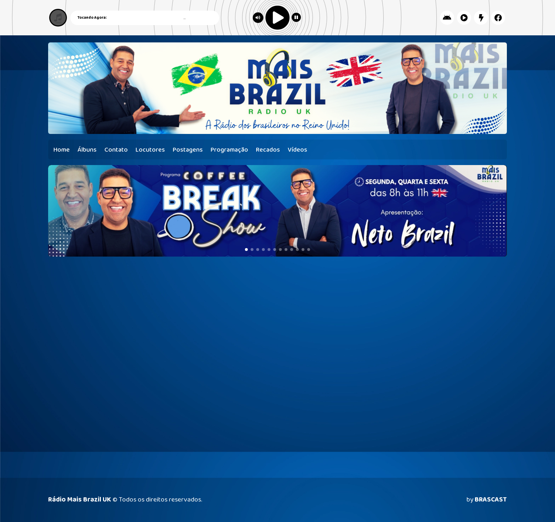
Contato (116, 150)
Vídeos (297, 150)
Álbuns (87, 150)
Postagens (188, 150)
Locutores (150, 150)
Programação (229, 150)
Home (61, 150)
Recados (268, 150)
